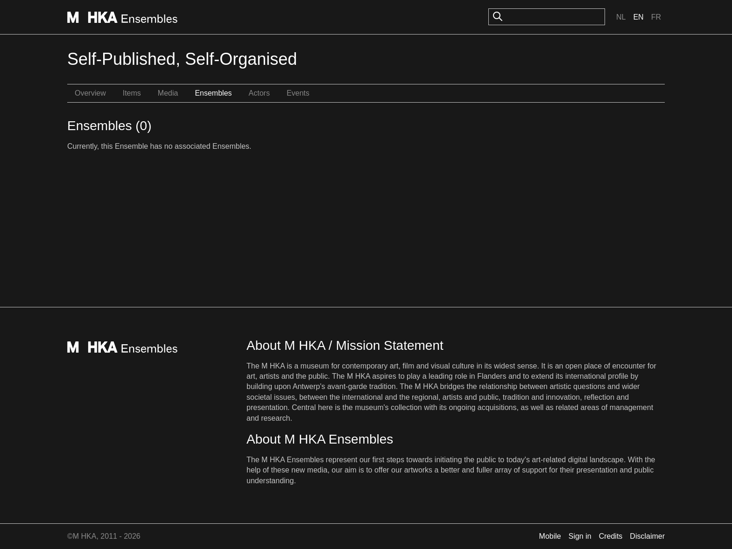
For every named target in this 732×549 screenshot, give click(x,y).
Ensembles (213, 93)
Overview (90, 93)
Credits (611, 536)
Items (132, 93)
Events (298, 93)
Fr (656, 17)
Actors (259, 93)
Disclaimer (647, 536)
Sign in (580, 536)
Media (168, 93)
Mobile (550, 536)
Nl (621, 17)
